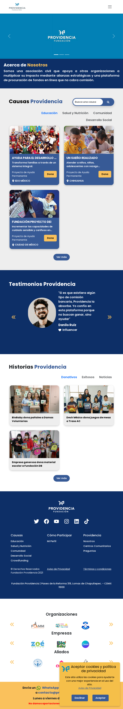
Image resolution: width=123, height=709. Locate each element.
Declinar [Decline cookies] (80, 698)
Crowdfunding (19, 560)
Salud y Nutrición (21, 546)
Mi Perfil (51, 541)
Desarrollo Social (21, 555)
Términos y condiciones (97, 569)
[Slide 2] (61, 54)
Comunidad (18, 551)
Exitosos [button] (88, 377)
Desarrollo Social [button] (99, 120)
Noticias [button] (105, 377)
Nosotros (89, 541)
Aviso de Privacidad (58, 569)
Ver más (61, 257)
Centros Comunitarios (97, 546)
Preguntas (89, 551)
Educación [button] (49, 113)
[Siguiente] (109, 317)
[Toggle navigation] (110, 7)
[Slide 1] (56, 54)
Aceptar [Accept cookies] (100, 698)
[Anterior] (13, 317)
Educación (17, 541)
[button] (9, 36)
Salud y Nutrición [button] (75, 113)
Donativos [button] (69, 377)
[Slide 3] (67, 54)
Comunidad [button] (102, 113)
